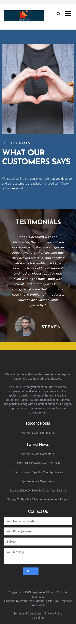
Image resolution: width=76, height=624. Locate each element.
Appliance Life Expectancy (38, 481)
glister (50, 601)
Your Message (38, 556)
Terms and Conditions (27, 613)
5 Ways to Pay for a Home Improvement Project (38, 499)
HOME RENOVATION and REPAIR (38, 463)
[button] (7, 286)
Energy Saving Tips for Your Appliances (38, 472)
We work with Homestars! (38, 432)
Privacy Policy (53, 613)
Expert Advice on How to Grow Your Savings (38, 490)
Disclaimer (38, 617)
